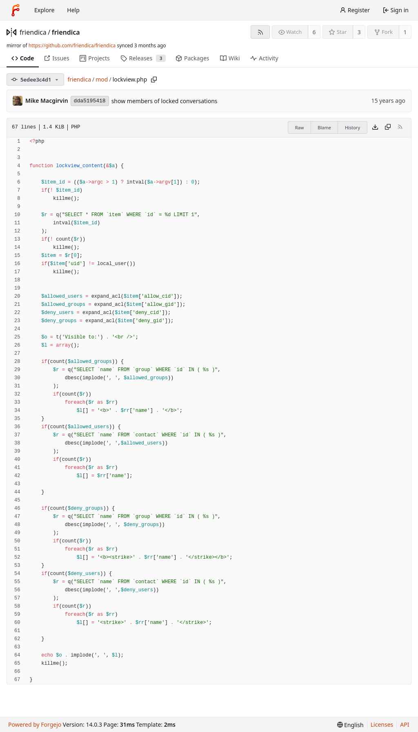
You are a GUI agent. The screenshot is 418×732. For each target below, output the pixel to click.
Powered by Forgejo (34, 724)
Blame (324, 127)
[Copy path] (154, 79)
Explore (44, 10)
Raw (299, 127)
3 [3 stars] (359, 32)
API (404, 724)
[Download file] (375, 128)
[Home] (15, 10)
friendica (33, 32)
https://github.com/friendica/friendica (72, 45)
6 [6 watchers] (314, 32)
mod (102, 79)
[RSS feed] (260, 32)
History (352, 127)
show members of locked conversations (164, 101)
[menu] (350, 725)
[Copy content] (388, 128)
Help (73, 10)
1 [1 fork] (405, 32)
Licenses (382, 724)
